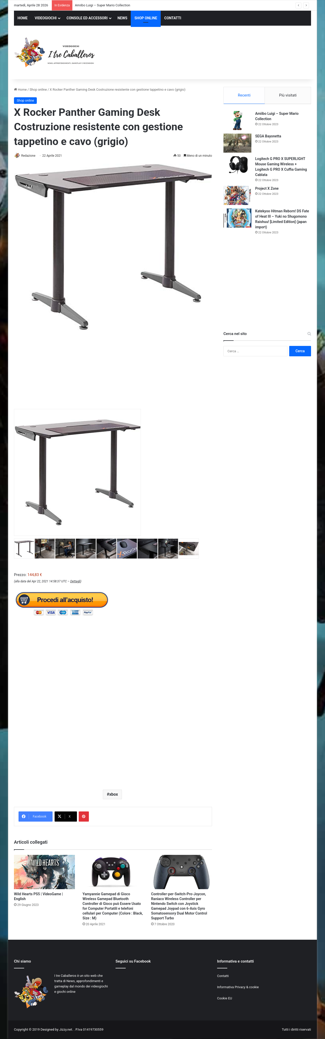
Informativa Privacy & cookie (238, 987)
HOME (23, 18)
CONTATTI (172, 18)
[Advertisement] (213, 53)
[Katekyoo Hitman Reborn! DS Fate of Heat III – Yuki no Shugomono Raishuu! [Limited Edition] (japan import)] (237, 218)
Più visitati (288, 95)
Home (20, 89)
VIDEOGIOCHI (46, 18)
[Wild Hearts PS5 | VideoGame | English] (44, 872)
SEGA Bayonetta (268, 137)
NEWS (122, 18)
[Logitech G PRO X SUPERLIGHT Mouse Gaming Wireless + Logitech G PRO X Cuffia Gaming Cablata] (237, 166)
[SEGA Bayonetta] (237, 143)
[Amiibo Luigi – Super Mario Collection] (237, 121)
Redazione (30, 155)
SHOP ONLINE (145, 18)
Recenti (244, 95)
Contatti (223, 976)
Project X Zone (267, 189)
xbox (113, 794)
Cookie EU (224, 999)
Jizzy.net (65, 1030)
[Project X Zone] (237, 196)
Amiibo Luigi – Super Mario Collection (102, 5)
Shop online (38, 89)
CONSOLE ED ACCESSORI (87, 18)
